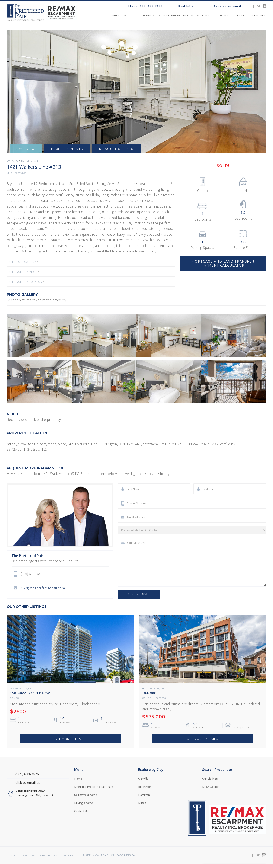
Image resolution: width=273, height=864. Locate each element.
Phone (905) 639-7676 (145, 6)
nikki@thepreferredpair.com (43, 588)
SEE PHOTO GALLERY (22, 262)
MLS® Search (210, 787)
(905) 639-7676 (27, 774)
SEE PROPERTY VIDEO (23, 272)
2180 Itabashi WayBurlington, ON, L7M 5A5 (35, 793)
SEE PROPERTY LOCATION (25, 282)
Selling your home (85, 795)
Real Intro (186, 6)
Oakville (143, 778)
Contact (259, 15)
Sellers (203, 15)
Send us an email (227, 6)
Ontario (12, 161)
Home (78, 778)
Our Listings (144, 15)
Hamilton (144, 795)
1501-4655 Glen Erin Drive (30, 693)
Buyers (222, 15)
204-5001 (149, 693)
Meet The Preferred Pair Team (93, 787)
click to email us (27, 783)
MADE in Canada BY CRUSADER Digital (109, 855)
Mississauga (18, 689)
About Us (119, 15)
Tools (240, 15)
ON (30, 689)
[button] (176, 15)
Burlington (29, 161)
